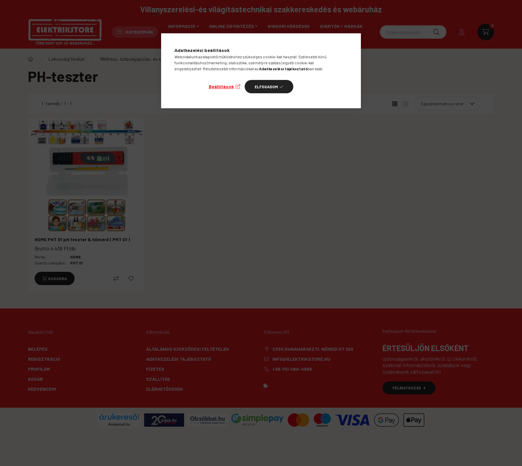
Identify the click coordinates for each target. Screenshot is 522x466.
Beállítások (221, 86)
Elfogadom (266, 86)
